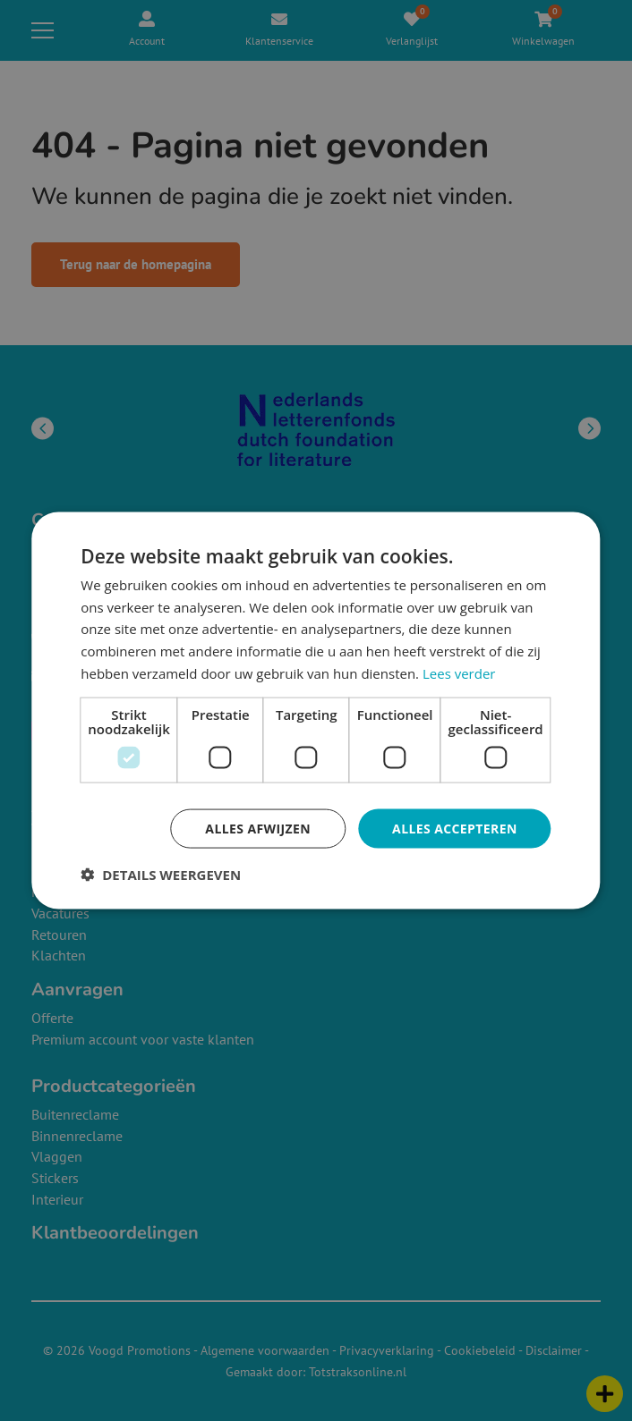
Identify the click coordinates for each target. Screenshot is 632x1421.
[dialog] (315, 710)
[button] (161, 875)
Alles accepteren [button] (454, 827)
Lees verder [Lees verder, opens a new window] (459, 672)
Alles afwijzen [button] (258, 827)
